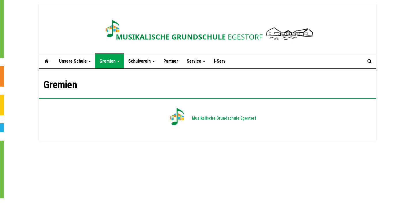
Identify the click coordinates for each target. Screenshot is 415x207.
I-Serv (219, 61)
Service (196, 61)
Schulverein (141, 61)
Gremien (109, 61)
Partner (170, 61)
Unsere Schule (75, 61)
